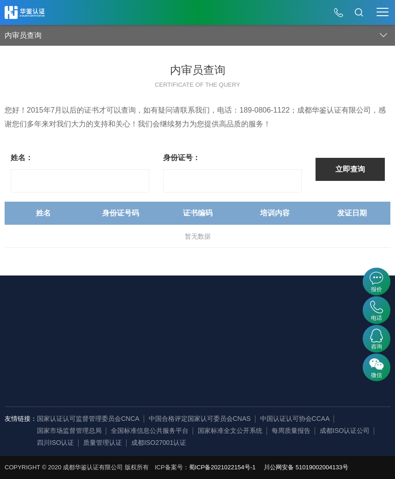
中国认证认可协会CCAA (295, 418)
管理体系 (110, 316)
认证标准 (242, 358)
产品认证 (110, 344)
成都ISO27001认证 (158, 442)
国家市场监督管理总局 (69, 430)
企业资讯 (45, 344)
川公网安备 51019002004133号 (306, 467)
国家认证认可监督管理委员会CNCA (88, 418)
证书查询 (175, 330)
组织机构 (45, 358)
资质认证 (110, 358)
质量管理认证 (102, 442)
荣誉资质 (45, 372)
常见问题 (307, 344)
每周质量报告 (291, 430)
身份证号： (181, 158)
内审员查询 (178, 316)
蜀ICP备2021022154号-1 (222, 467)
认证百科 (307, 316)
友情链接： (21, 418)
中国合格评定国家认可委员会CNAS (200, 418)
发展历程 (45, 330)
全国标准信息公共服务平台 (149, 430)
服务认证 (110, 330)
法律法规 (242, 344)
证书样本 (242, 330)
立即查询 (350, 169)
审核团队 (45, 385)
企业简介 (45, 316)
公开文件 (242, 316)
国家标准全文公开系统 (230, 430)
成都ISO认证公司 (345, 430)
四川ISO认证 (55, 442)
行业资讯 (307, 330)
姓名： (22, 158)
